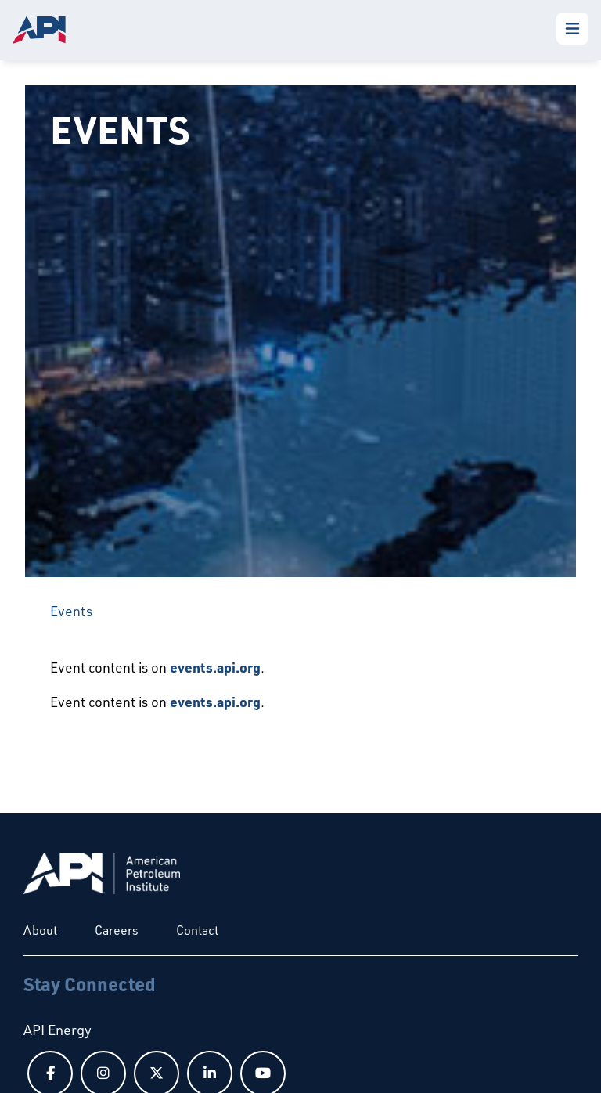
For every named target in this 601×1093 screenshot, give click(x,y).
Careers (117, 930)
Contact (197, 930)
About (40, 930)
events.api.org (215, 667)
